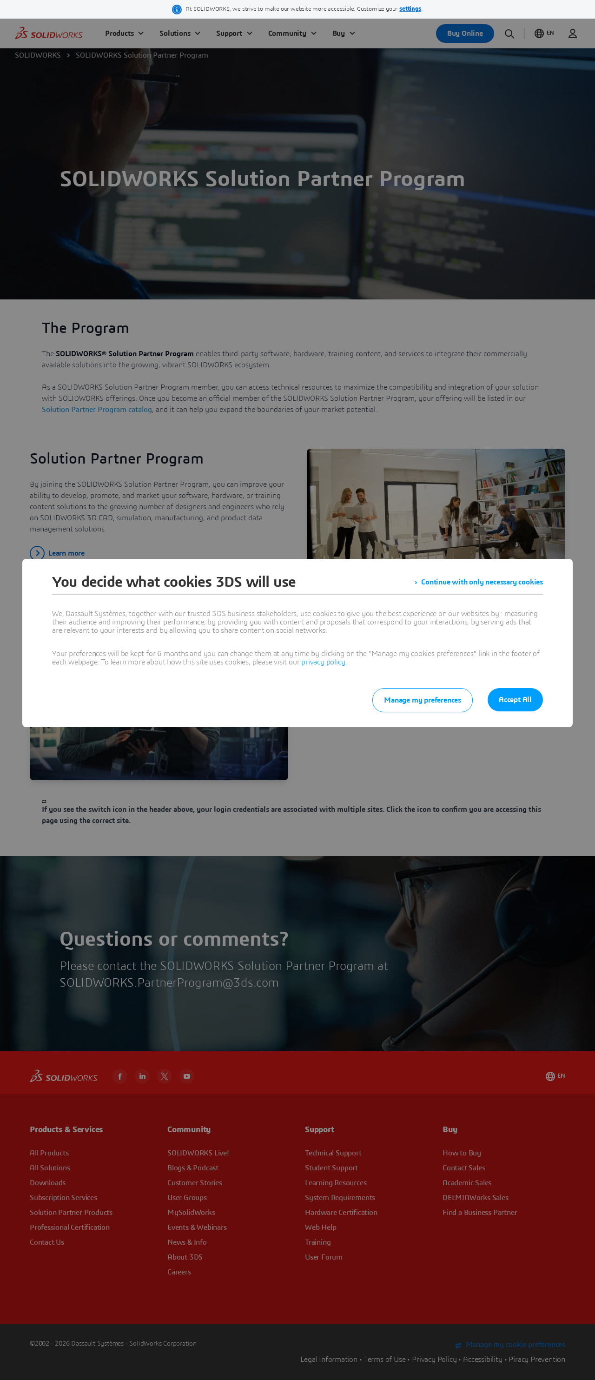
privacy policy (323, 662)
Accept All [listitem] (515, 699)
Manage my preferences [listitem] (422, 700)
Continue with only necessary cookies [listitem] (482, 582)
